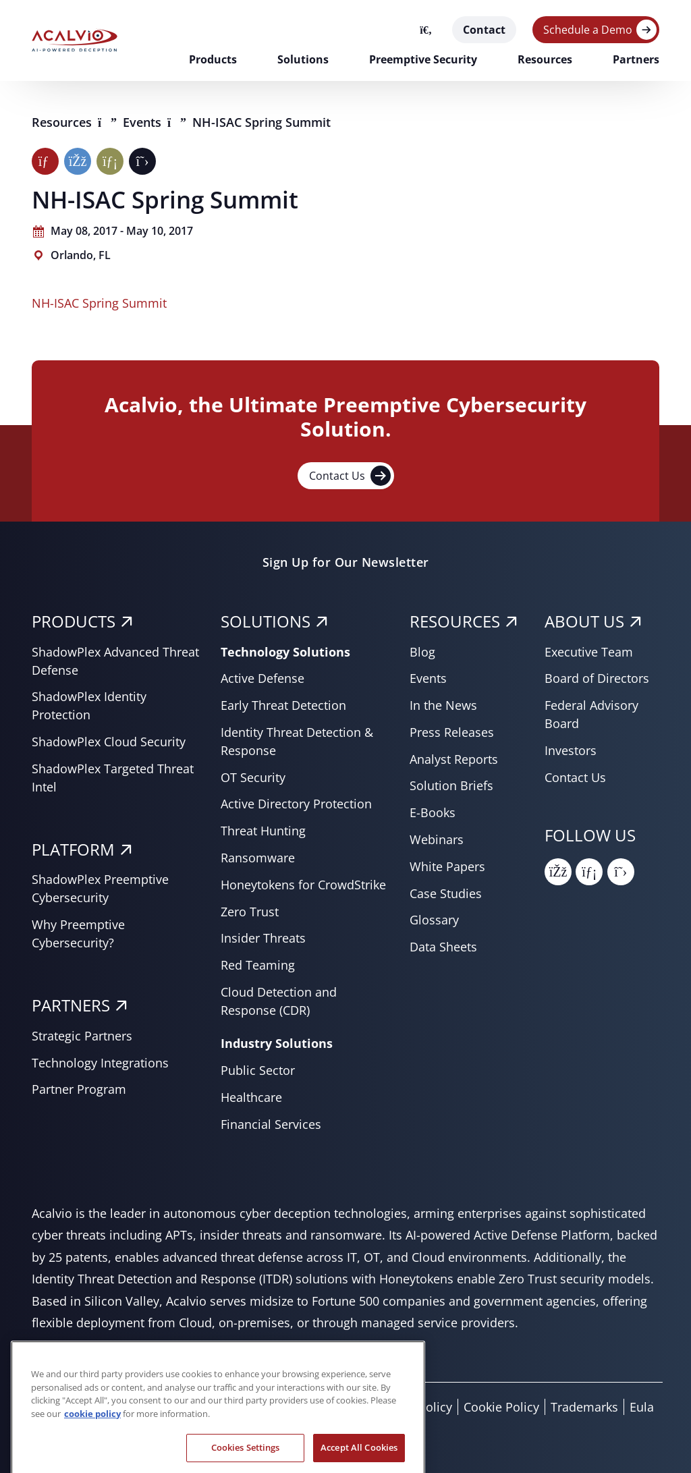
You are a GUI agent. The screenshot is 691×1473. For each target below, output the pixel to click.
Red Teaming (258, 965)
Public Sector (258, 1070)
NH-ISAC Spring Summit (99, 303)
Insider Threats (263, 938)
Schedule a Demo (587, 29)
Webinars (437, 839)
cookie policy (92, 1429)
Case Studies (446, 893)
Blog (422, 652)
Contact (484, 29)
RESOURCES (455, 621)
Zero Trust (250, 912)
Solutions (303, 59)
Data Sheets (443, 947)
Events (144, 122)
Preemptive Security (423, 59)
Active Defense (262, 678)
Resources (545, 59)
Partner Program (79, 1089)
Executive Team (589, 652)
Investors (571, 750)
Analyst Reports (454, 759)
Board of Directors (597, 678)
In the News (443, 705)
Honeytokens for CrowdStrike (303, 885)
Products (213, 59)
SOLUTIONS (265, 621)
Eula (642, 1407)
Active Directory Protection (296, 804)
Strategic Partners (82, 1036)
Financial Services (271, 1124)
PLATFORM (73, 849)
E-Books (432, 812)
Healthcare (251, 1097)
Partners (636, 59)
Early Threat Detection (283, 705)
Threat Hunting (263, 831)
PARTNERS (71, 1005)
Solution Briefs (451, 785)
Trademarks (584, 1407)
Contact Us (350, 476)
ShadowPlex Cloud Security (109, 741)
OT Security (253, 777)
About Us (584, 621)
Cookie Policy (501, 1407)
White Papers (447, 866)
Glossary (434, 920)
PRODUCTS (73, 621)
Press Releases (452, 732)
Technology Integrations (100, 1063)
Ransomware (258, 858)
